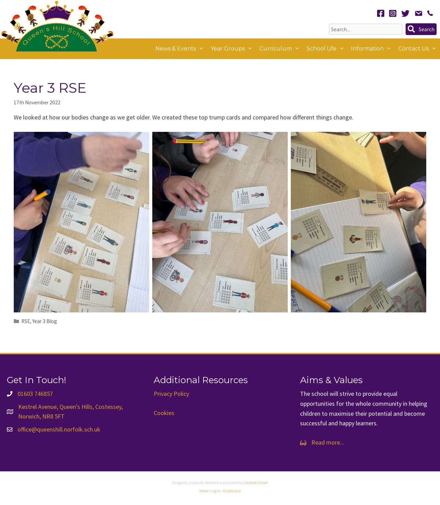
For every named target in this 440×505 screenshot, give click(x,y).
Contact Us (419, 48)
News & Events (181, 48)
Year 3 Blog (44, 321)
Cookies (164, 413)
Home (203, 491)
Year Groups (233, 48)
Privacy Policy (171, 394)
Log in (215, 491)
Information (373, 48)
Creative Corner (255, 482)
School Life (327, 48)
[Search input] (365, 29)
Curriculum (281, 48)
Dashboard (232, 491)
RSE (25, 321)
